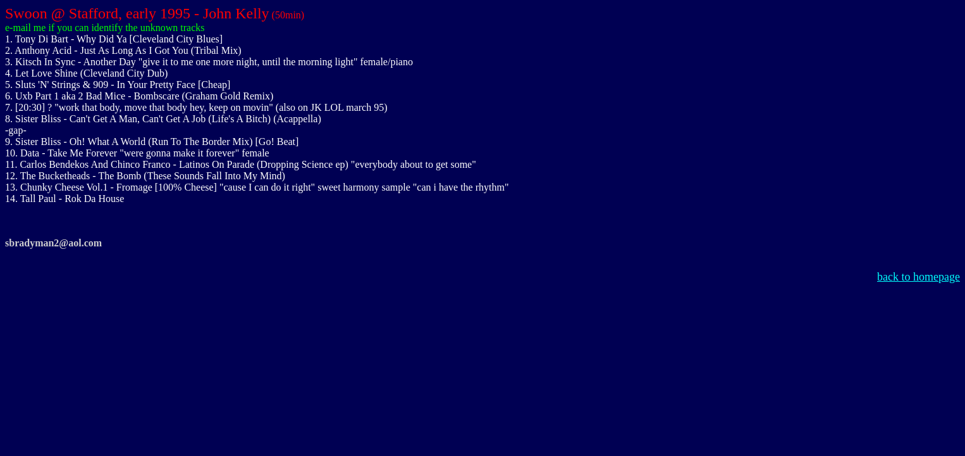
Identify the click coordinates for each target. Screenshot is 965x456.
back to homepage (918, 276)
